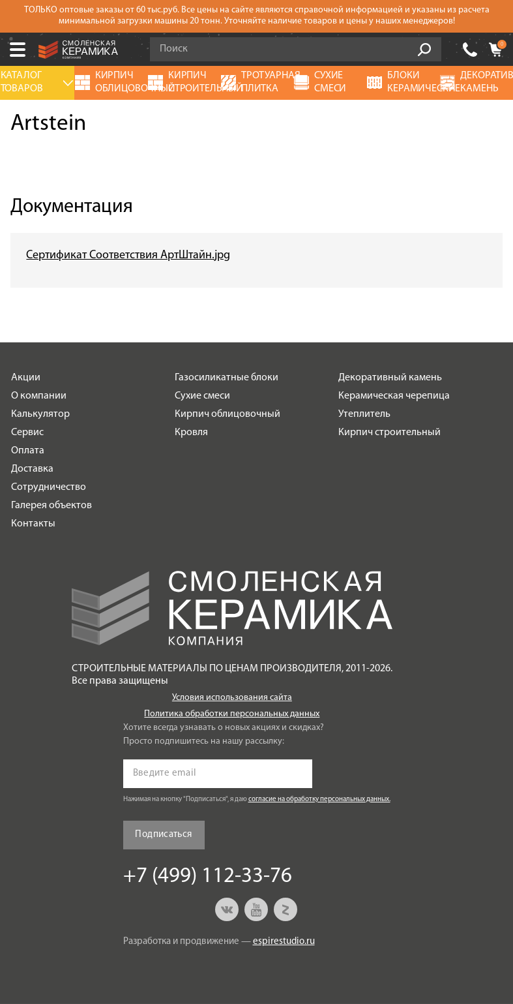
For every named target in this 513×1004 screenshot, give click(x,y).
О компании (38, 396)
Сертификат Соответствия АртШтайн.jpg (128, 255)
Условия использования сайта (232, 698)
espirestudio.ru (284, 942)
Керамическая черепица (394, 396)
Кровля (191, 432)
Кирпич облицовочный (227, 414)
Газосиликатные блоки (226, 378)
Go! (424, 49)
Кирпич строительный (389, 432)
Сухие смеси (202, 396)
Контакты (33, 524)
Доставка (32, 469)
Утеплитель (364, 414)
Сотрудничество (48, 487)
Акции (25, 378)
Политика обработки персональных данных (231, 714)
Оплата (27, 451)
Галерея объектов (51, 505)
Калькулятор (40, 414)
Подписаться (163, 835)
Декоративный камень (390, 378)
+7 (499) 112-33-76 (207, 876)
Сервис (27, 432)
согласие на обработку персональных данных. (319, 799)
